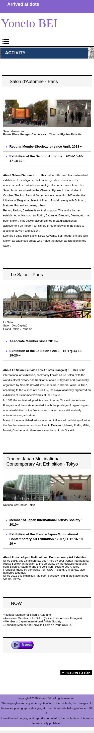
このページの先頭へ (76, 672)
